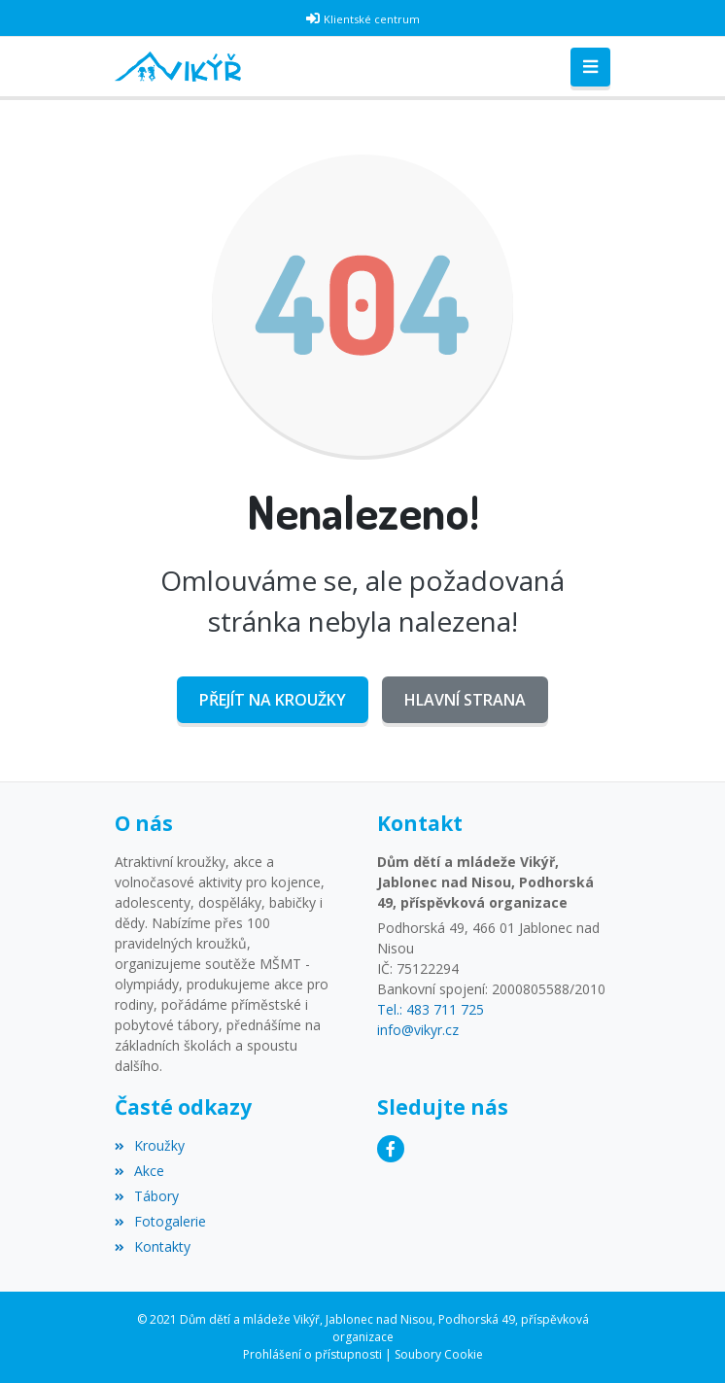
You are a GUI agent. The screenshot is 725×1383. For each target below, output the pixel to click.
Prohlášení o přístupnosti (312, 1354)
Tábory (147, 1196)
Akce (139, 1170)
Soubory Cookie (439, 1354)
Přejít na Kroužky (272, 699)
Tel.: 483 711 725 (430, 1009)
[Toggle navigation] (590, 67)
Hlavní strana (465, 699)
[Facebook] (390, 1148)
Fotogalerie (160, 1221)
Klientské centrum (372, 19)
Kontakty (152, 1246)
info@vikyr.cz (418, 1029)
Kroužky (150, 1145)
